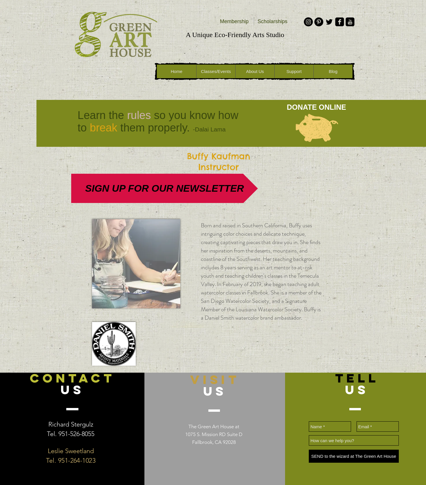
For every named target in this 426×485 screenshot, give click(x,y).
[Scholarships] (272, 21)
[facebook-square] (339, 21)
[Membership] (234, 21)
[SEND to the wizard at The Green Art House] (354, 456)
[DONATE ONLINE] (316, 107)
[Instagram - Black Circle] (308, 21)
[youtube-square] (350, 21)
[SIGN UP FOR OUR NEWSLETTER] (164, 188)
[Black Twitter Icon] (329, 21)
